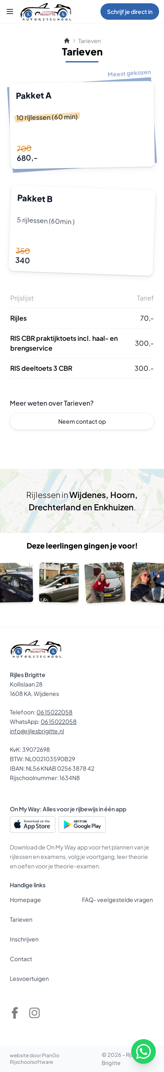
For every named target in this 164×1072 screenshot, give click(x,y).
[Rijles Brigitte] (46, 11)
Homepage (25, 899)
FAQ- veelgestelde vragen (117, 899)
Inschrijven (24, 939)
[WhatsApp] (143, 1051)
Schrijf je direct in (130, 11)
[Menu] (10, 11)
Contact (21, 958)
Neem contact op (82, 421)
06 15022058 (54, 712)
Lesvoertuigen (29, 978)
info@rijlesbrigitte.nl (37, 731)
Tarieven (21, 919)
